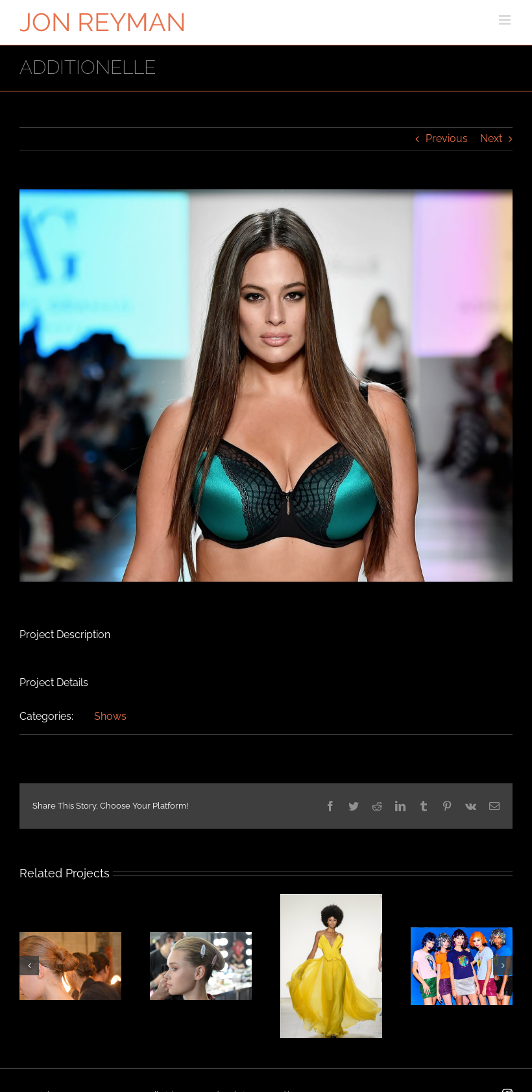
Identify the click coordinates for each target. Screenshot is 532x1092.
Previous (447, 138)
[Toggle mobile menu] (506, 20)
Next (491, 138)
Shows (110, 716)
